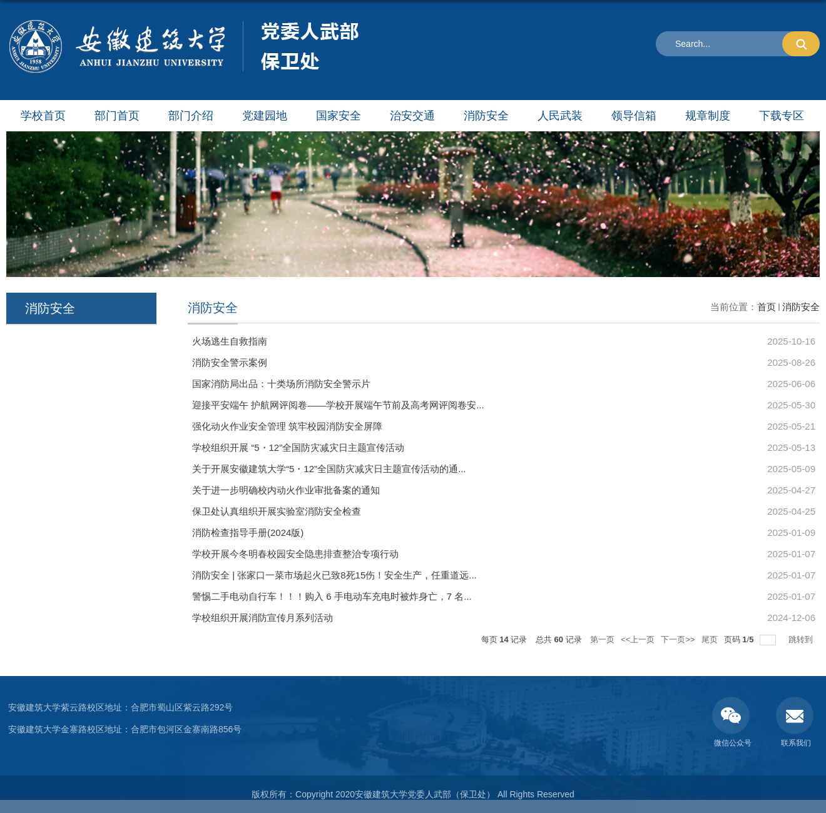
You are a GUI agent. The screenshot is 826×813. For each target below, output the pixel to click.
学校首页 (43, 115)
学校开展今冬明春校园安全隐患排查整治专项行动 (295, 553)
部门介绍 (190, 115)
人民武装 (560, 115)
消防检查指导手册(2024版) (247, 532)
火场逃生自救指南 (229, 341)
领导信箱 (633, 115)
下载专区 (781, 115)
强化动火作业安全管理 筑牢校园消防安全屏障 (287, 426)
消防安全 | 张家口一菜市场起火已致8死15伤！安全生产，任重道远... (334, 575)
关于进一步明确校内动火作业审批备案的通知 (286, 490)
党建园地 (264, 115)
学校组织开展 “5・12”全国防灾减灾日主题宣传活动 (298, 447)
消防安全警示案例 (229, 362)
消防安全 (486, 115)
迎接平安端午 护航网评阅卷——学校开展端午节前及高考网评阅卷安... (338, 405)
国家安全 (338, 115)
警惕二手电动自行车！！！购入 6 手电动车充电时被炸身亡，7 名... (332, 596)
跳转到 (801, 639)
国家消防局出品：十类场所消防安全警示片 (281, 383)
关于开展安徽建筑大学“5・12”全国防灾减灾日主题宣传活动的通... (329, 468)
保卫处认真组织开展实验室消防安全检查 (276, 511)
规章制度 (707, 115)
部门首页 (117, 115)
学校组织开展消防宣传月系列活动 (262, 617)
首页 (766, 306)
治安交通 (412, 115)
